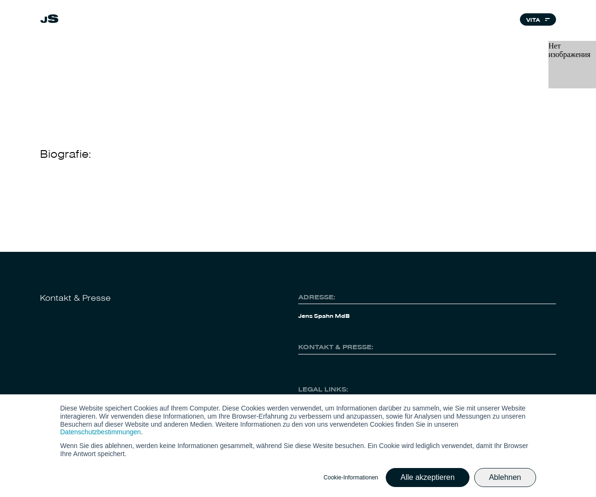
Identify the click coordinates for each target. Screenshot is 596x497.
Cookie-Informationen (350, 477)
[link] (49, 20)
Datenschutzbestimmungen (100, 432)
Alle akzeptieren (428, 477)
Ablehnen (505, 477)
